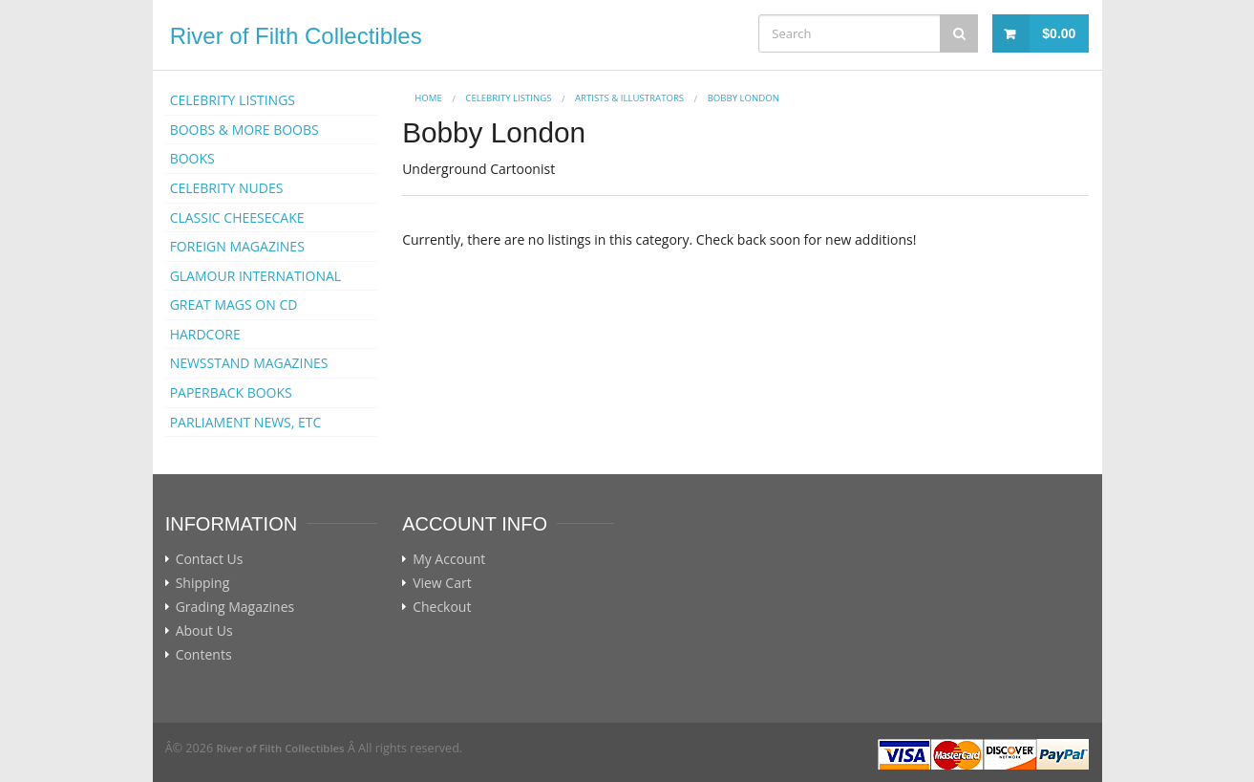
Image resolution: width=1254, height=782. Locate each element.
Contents (204, 654)
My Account (449, 559)
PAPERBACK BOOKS (231, 392)
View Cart (442, 583)
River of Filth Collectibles (296, 36)
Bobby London (743, 98)
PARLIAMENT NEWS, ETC (246, 422)
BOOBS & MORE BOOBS (244, 129)
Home (428, 98)
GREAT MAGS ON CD (234, 304)
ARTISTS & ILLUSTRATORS (629, 98)
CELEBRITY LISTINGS (232, 100)
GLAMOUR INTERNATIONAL (256, 276)
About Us (204, 631)
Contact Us (210, 559)
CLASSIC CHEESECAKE (237, 217)
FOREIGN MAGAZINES (237, 246)
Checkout (442, 607)
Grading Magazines (235, 607)
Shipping (203, 583)
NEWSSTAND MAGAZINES (249, 363)
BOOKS (192, 158)
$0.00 (1058, 33)
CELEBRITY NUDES (227, 188)
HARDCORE (205, 334)
